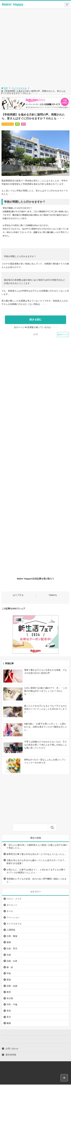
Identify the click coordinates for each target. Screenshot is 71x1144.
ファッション (13, 917)
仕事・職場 (12, 936)
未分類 (10, 998)
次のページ (63, 334)
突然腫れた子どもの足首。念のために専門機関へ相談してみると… (36, 880)
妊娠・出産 (12, 961)
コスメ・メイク (14, 898)
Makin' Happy (12, 4)
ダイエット (12, 905)
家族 (9, 979)
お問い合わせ (11, 1048)
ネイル (10, 911)
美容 (9, 1010)
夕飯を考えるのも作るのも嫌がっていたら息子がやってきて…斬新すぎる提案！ (36, 862)
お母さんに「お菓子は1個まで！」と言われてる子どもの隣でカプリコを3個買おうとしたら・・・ (36, 871)
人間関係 (11, 930)
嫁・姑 (10, 967)
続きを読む (35, 319)
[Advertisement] (35, 48)
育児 (23, 124)
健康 (17, 124)
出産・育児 (12, 948)
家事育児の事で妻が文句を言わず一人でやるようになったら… (36, 854)
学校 (9, 973)
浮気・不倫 (12, 1004)
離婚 (9, 1023)
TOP (4, 88)
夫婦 (9, 955)
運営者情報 (10, 1054)
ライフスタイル (19, 88)
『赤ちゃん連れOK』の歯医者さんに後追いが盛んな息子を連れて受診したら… (37, 846)
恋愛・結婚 (12, 986)
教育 (9, 992)
